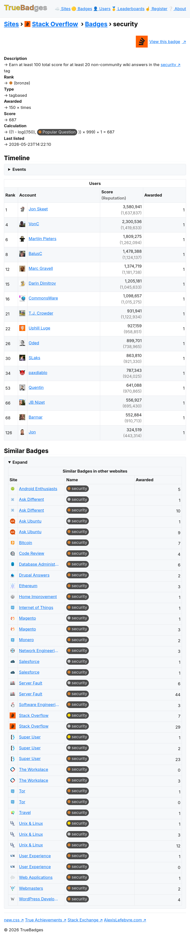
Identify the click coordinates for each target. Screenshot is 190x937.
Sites (11, 24)
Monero (26, 639)
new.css (12, 919)
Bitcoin (25, 542)
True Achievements (43, 919)
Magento (27, 618)
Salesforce (29, 661)
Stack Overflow (51, 24)
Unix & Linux (31, 823)
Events (19, 169)
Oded (34, 342)
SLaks (34, 357)
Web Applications (36, 877)
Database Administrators (39, 564)
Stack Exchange (83, 919)
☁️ (63, 8)
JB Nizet (37, 402)
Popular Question (59, 131)
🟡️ (81, 8)
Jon (32, 432)
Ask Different (31, 499)
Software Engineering (39, 704)
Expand (19, 462)
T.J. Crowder (41, 313)
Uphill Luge (39, 328)
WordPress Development (39, 898)
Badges (96, 24)
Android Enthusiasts (38, 488)
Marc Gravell (41, 268)
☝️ (156, 8)
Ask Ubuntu (30, 521)
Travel (25, 812)
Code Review (31, 553)
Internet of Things (36, 607)
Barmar (36, 417)
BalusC (35, 253)
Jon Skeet (38, 208)
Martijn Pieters (42, 238)
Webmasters (31, 888)
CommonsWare (43, 298)
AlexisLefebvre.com (123, 919)
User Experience (35, 855)
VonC (34, 223)
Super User (30, 736)
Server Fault (30, 683)
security (79, 488)
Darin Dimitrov (42, 283)
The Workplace (33, 769)
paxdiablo (38, 372)
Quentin (36, 387)
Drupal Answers (34, 575)
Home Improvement (38, 596)
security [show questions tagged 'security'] (168, 64)
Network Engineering (39, 650)
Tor (22, 790)
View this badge (158, 42)
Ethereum (28, 585)
